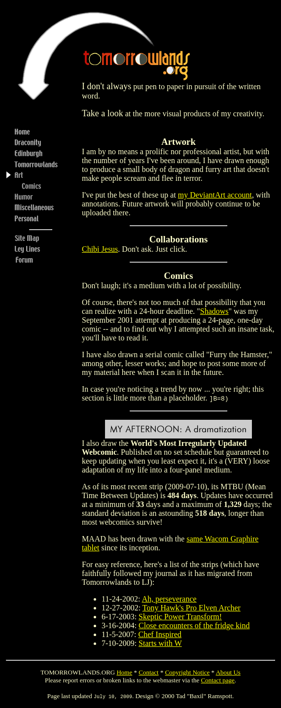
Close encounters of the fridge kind (194, 625)
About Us (228, 672)
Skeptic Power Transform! (180, 616)
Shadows (214, 311)
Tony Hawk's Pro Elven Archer (191, 608)
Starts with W (160, 643)
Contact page (218, 680)
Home (124, 672)
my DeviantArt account (215, 195)
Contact (148, 672)
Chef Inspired (160, 634)
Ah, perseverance (169, 599)
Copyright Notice (187, 672)
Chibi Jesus (100, 249)
